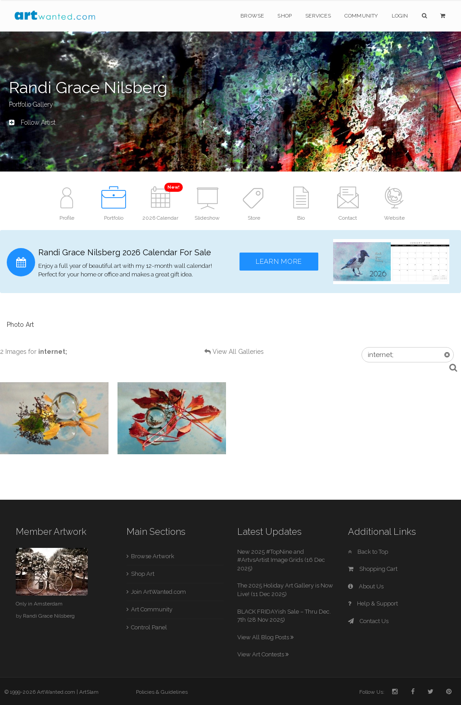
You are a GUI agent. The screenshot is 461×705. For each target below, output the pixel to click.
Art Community (151, 609)
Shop (284, 16)
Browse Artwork (152, 556)
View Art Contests (263, 654)
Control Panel (149, 627)
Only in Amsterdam (39, 604)
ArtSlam (89, 692)
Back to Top (368, 551)
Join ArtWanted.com (158, 591)
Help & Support (373, 603)
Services (318, 16)
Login (400, 16)
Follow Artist (32, 122)
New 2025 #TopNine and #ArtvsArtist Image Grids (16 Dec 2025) (281, 560)
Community (361, 16)
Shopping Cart (373, 568)
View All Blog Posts (265, 637)
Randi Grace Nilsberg (49, 616)
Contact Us (368, 621)
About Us (366, 586)
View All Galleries (238, 351)
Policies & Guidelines (162, 692)
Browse (252, 16)
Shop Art (142, 573)
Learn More (279, 262)
